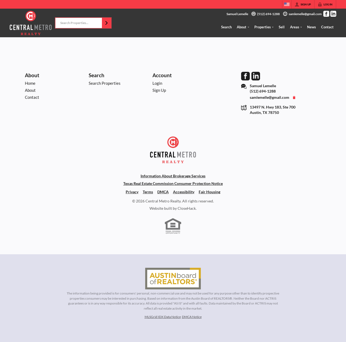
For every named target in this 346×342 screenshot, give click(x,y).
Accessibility (183, 191)
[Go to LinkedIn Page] (333, 14)
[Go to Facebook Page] (326, 14)
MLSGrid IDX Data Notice (163, 317)
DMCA (163, 191)
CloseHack (187, 208)
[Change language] (287, 4)
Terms (148, 191)
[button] (106, 23)
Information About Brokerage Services (173, 176)
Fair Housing (209, 191)
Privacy (132, 191)
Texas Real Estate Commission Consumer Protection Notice (173, 183)
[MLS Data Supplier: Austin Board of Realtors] (173, 278)
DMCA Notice (192, 317)
